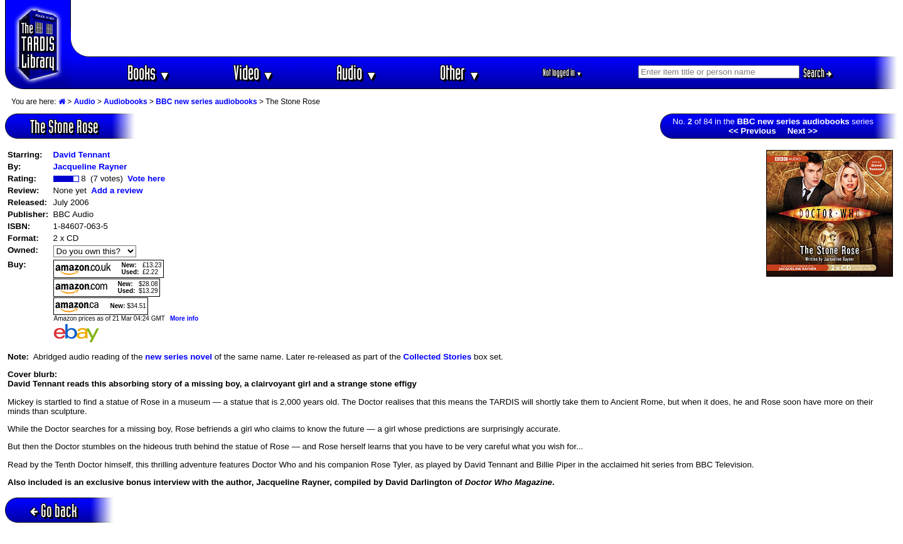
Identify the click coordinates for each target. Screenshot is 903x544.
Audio (356, 72)
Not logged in (562, 72)
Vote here (146, 178)
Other (460, 72)
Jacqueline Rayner (90, 166)
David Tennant (81, 154)
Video (253, 72)
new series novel (178, 356)
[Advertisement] (484, 28)
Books (149, 72)
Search (817, 73)
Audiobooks (125, 101)
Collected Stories (437, 356)
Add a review (116, 190)
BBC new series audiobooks (206, 101)
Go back (53, 510)
